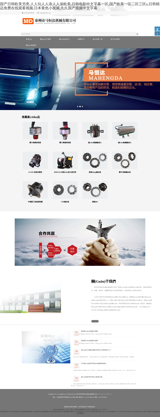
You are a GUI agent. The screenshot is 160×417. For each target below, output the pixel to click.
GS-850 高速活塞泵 (35, 172)
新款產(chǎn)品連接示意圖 (89, 331)
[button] (95, 321)
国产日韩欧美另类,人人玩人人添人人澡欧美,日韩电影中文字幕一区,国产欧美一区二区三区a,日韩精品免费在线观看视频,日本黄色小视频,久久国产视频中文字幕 (80, 6)
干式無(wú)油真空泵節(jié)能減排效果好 (93, 363)
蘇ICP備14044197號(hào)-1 (104, 394)
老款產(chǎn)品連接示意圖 (89, 340)
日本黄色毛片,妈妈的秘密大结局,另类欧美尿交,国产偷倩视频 (51, 411)
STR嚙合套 (65, 202)
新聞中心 (81, 39)
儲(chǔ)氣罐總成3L (125, 142)
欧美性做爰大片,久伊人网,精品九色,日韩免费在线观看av (16, 411)
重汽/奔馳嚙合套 (125, 172)
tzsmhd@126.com (45, 13)
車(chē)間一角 (98, 39)
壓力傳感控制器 (35, 142)
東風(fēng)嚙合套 (95, 172)
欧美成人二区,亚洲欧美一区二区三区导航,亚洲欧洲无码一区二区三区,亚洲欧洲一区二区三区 (96, 411)
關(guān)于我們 (45, 39)
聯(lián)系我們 (31, 45)
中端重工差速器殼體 (35, 202)
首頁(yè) (29, 39)
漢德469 (95, 202)
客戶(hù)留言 (115, 39)
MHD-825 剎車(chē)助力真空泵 (65, 172)
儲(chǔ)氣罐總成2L (95, 142)
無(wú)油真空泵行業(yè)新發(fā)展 (91, 377)
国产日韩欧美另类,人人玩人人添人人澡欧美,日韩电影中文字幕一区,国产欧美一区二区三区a (80, 409)
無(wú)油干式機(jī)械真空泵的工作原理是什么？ (96, 350)
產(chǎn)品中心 (64, 39)
